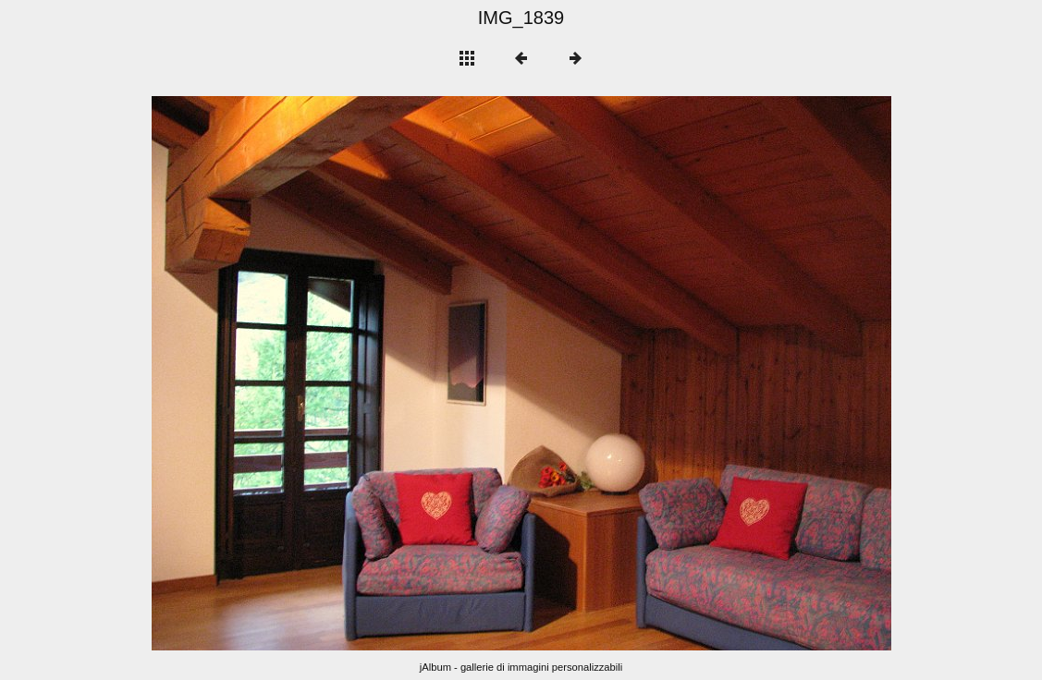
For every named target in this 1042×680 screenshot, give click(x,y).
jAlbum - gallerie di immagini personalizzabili (521, 667)
